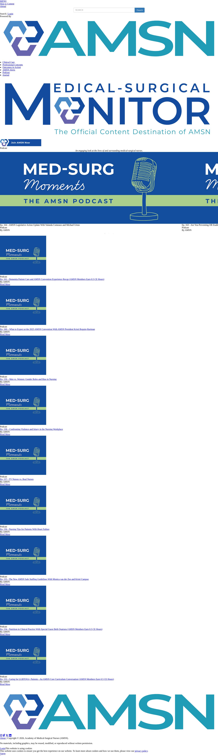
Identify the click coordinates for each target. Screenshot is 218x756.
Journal (6, 75)
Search (3, 14)
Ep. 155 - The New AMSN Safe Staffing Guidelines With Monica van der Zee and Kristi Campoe (44, 579)
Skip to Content (7, 4)
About (3, 6)
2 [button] (110, 234)
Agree (3, 753)
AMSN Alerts (9, 70)
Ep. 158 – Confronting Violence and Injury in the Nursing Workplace (31, 429)
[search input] (104, 10)
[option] (91, 191)
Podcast (6, 72)
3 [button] (114, 234)
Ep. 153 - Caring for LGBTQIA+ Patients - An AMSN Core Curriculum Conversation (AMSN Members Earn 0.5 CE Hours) (57, 679)
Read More (5, 284)
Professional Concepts (13, 65)
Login (10, 14)
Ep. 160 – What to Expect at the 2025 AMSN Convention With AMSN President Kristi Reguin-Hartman (47, 329)
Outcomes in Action (12, 67)
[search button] (139, 10)
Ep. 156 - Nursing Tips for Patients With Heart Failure (24, 529)
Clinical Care (9, 62)
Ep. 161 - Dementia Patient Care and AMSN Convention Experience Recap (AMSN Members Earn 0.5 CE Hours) (52, 279)
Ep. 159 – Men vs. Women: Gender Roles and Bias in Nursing (28, 379)
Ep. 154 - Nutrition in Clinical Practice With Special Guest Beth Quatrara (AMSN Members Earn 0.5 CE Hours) (51, 629)
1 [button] (105, 234)
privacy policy (141, 751)
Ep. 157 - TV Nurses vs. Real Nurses (17, 479)
